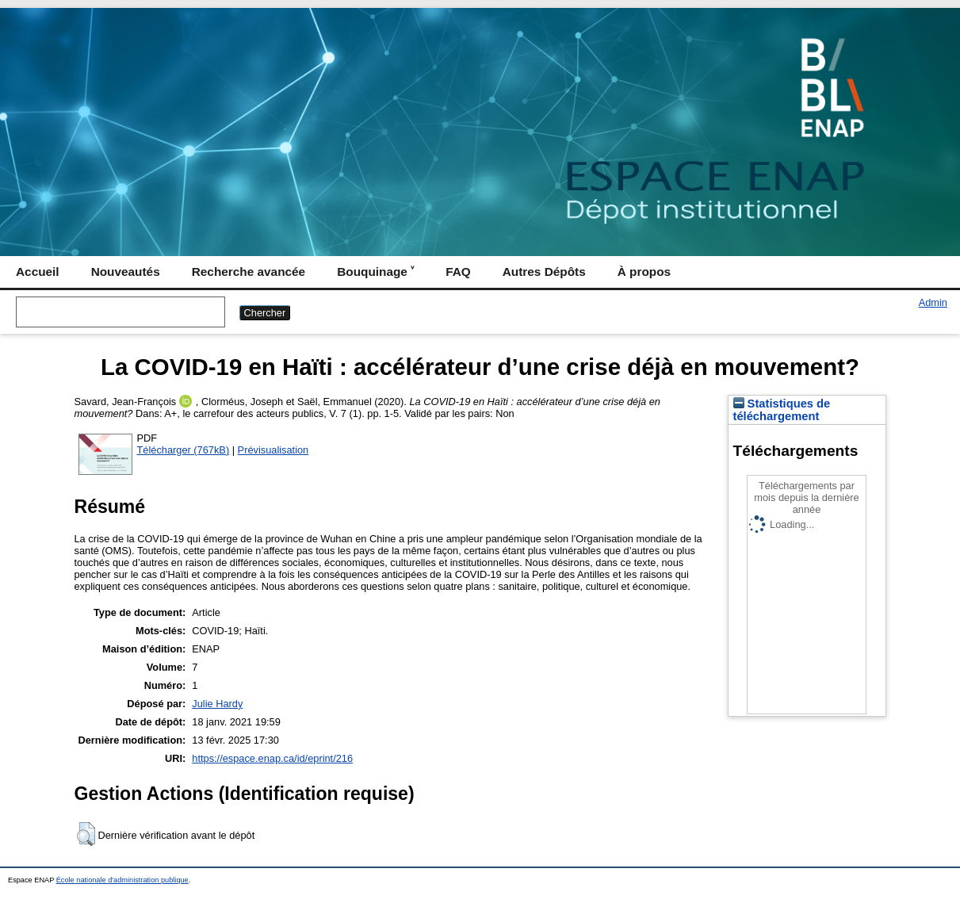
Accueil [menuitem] (37, 271)
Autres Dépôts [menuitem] (544, 271)
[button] (86, 834)
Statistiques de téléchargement (782, 410)
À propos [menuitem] (644, 271)
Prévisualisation (273, 450)
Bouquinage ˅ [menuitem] (375, 271)
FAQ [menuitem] (458, 271)
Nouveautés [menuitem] (125, 271)
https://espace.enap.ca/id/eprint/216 (272, 758)
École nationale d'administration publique (122, 880)
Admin (933, 302)
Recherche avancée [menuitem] (248, 271)
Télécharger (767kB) (183, 450)
